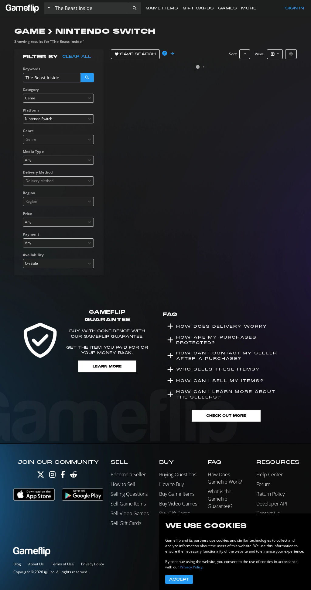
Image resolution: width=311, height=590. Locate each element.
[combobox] (58, 98)
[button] (134, 8)
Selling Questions (129, 494)
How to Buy (171, 484)
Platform (31, 110)
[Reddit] (73, 475)
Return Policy (270, 494)
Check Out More (226, 416)
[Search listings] (90, 8)
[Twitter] (40, 475)
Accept (179, 579)
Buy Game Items (176, 494)
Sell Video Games (130, 513)
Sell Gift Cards (126, 523)
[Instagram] (52, 475)
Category (31, 89)
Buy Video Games (178, 503)
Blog (17, 564)
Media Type (33, 151)
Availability (33, 254)
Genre (28, 130)
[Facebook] (62, 475)
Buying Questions (177, 474)
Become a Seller (128, 474)
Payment (31, 234)
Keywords (31, 68)
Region (29, 192)
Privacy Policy (92, 564)
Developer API (271, 503)
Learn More (107, 366)
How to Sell (123, 484)
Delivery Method (38, 172)
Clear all (76, 56)
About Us (36, 564)
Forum (263, 484)
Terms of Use (62, 564)
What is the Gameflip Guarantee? (220, 498)
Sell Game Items (128, 503)
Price (27, 213)
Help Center (269, 474)
